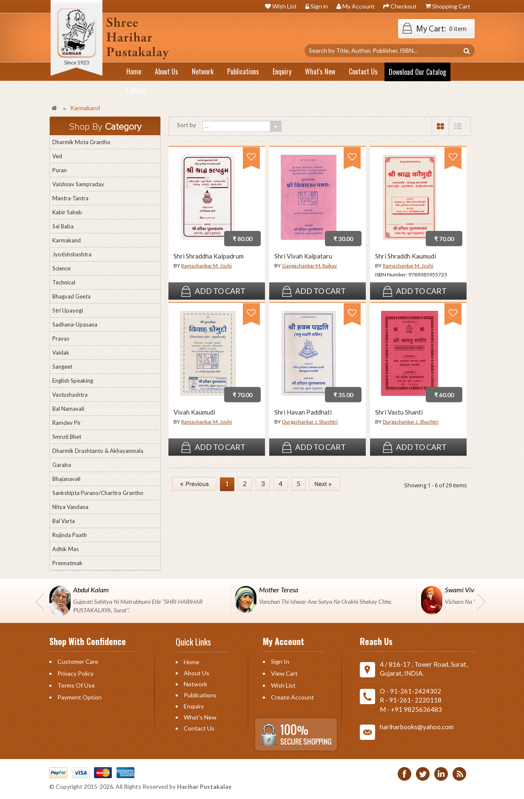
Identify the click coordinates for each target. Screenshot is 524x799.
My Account (358, 6)
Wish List (284, 6)
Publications (200, 695)
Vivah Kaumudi (194, 412)
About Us (196, 673)
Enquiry (194, 706)
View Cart (284, 673)
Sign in (319, 6)
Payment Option (79, 697)
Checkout (403, 6)
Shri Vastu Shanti (399, 412)
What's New (200, 717)
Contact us (199, 728)
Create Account (292, 697)
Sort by (186, 124)
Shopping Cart (451, 6)
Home (191, 661)
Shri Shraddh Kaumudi (405, 256)
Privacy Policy (75, 673)
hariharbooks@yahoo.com (416, 727)
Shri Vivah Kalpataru (303, 256)
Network (195, 684)
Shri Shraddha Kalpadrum (209, 256)
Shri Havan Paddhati (303, 412)
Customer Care (77, 661)
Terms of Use (76, 685)
